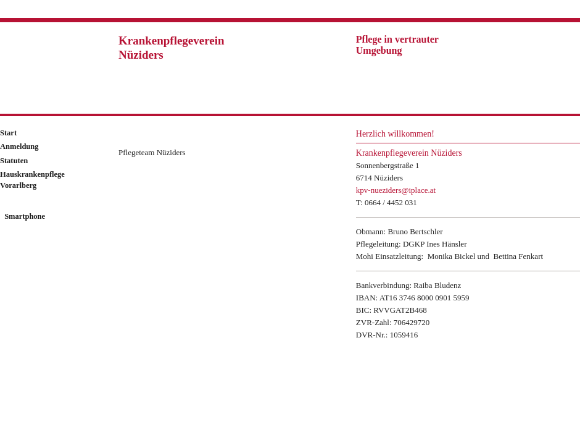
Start (8, 133)
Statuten (14, 160)
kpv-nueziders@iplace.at (396, 190)
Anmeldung (19, 146)
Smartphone (23, 216)
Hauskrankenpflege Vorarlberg (32, 180)
